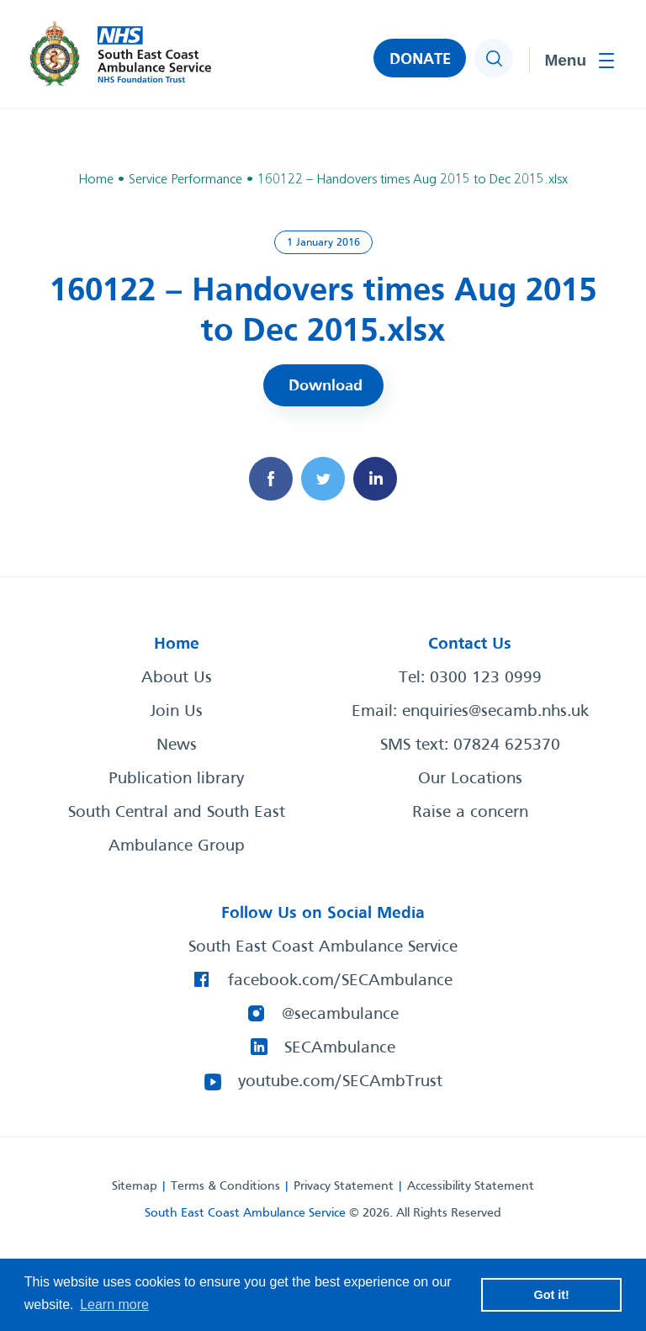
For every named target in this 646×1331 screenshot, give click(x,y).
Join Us (176, 711)
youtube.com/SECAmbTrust (340, 1082)
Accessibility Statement (470, 1186)
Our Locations (470, 779)
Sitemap (134, 1186)
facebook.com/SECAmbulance (340, 981)
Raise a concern (470, 812)
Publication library (176, 779)
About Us (176, 678)
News (176, 745)
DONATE (420, 59)
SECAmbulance (339, 1048)
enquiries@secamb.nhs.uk (495, 711)
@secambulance (340, 1014)
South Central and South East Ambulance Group (176, 829)
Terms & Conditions (225, 1186)
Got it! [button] (551, 1295)
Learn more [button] (114, 1304)
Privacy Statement (344, 1186)
